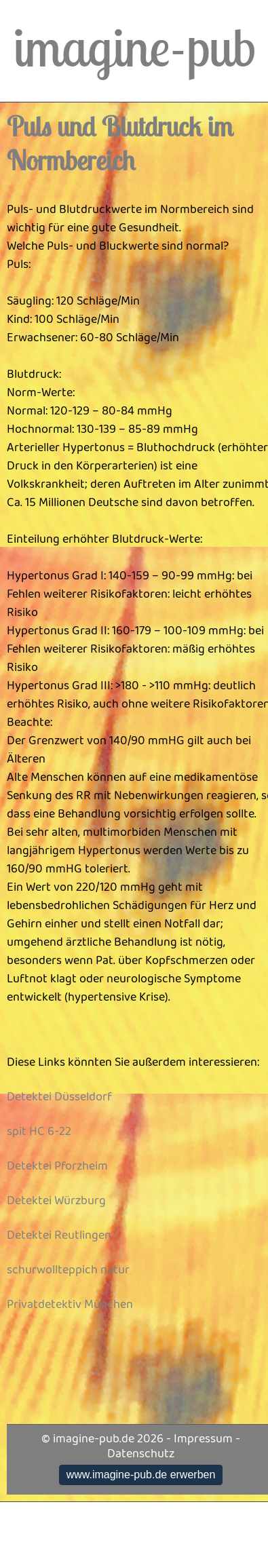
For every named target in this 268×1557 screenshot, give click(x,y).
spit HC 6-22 (39, 1131)
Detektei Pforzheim (57, 1166)
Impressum (203, 1438)
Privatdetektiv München (70, 1304)
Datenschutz (140, 1453)
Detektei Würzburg (56, 1200)
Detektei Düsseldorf (59, 1097)
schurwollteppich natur (68, 1270)
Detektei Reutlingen (59, 1235)
